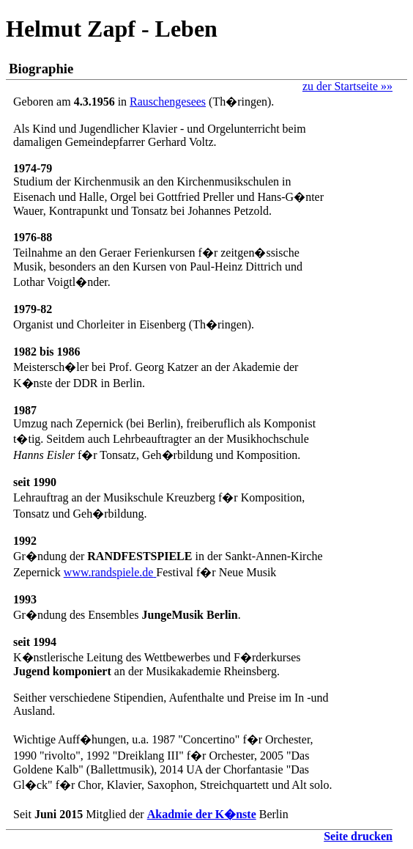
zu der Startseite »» (347, 86)
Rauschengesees (168, 101)
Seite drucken (358, 836)
